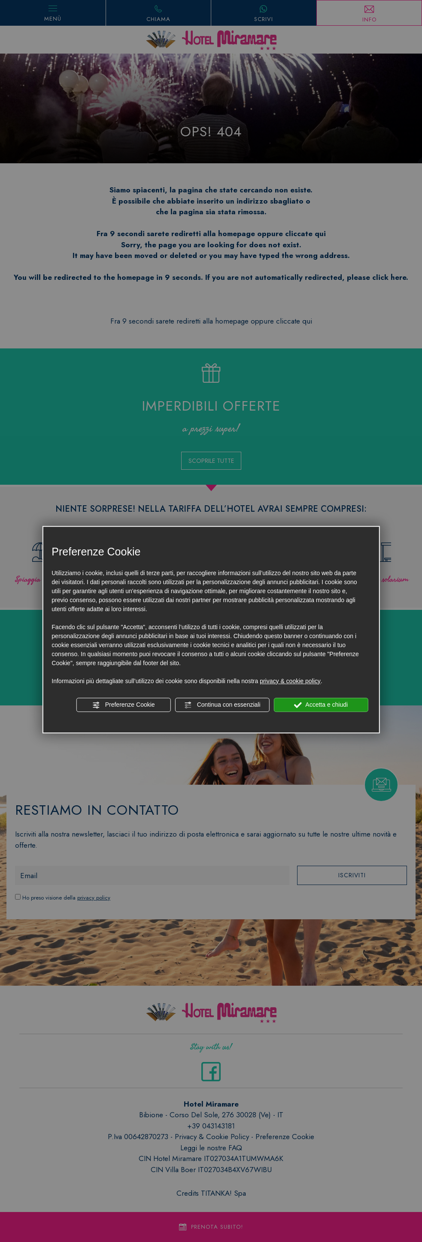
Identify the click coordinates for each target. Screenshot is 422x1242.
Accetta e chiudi (321, 705)
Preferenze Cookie (123, 705)
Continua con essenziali (222, 705)
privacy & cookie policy (290, 681)
